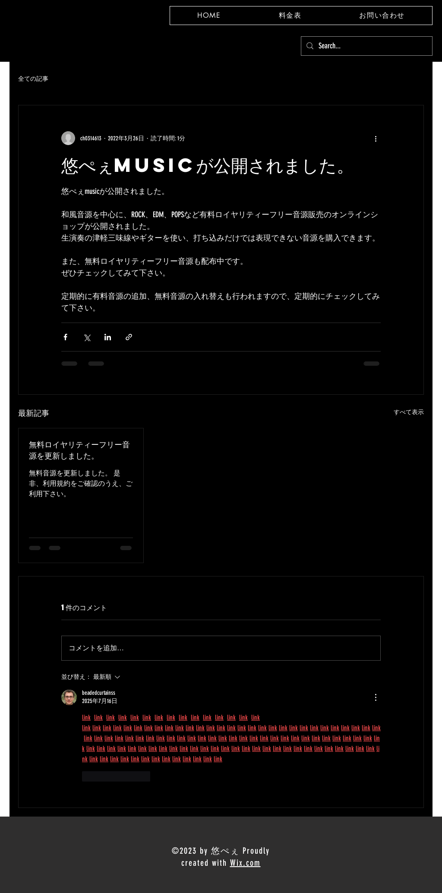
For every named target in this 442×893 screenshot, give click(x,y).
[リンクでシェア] (129, 337)
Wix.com (245, 863)
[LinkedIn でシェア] (108, 337)
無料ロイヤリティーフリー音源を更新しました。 (79, 450)
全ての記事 (33, 78)
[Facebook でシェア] (65, 337)
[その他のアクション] (375, 138)
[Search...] (366, 46)
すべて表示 (409, 412)
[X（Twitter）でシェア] (86, 337)
